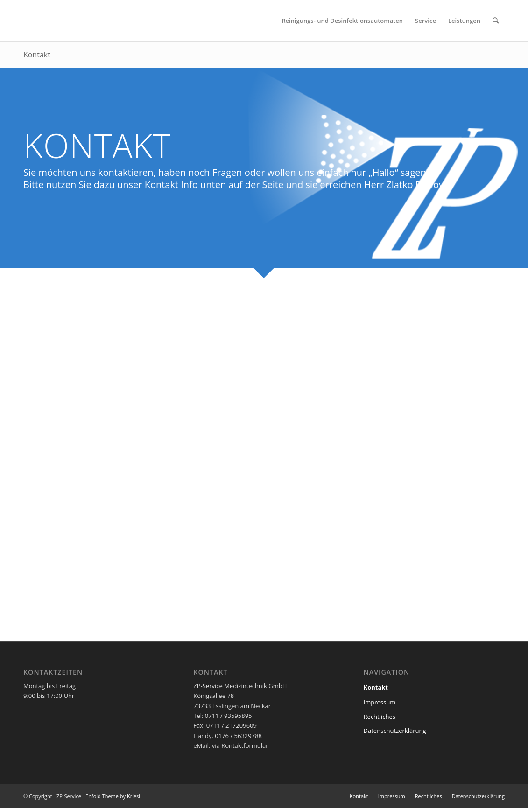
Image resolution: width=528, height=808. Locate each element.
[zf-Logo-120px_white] (51, 20)
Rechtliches (379, 716)
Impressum (380, 702)
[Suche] (495, 20)
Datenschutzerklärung (395, 730)
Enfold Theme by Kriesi (112, 796)
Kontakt (36, 54)
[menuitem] (342, 20)
